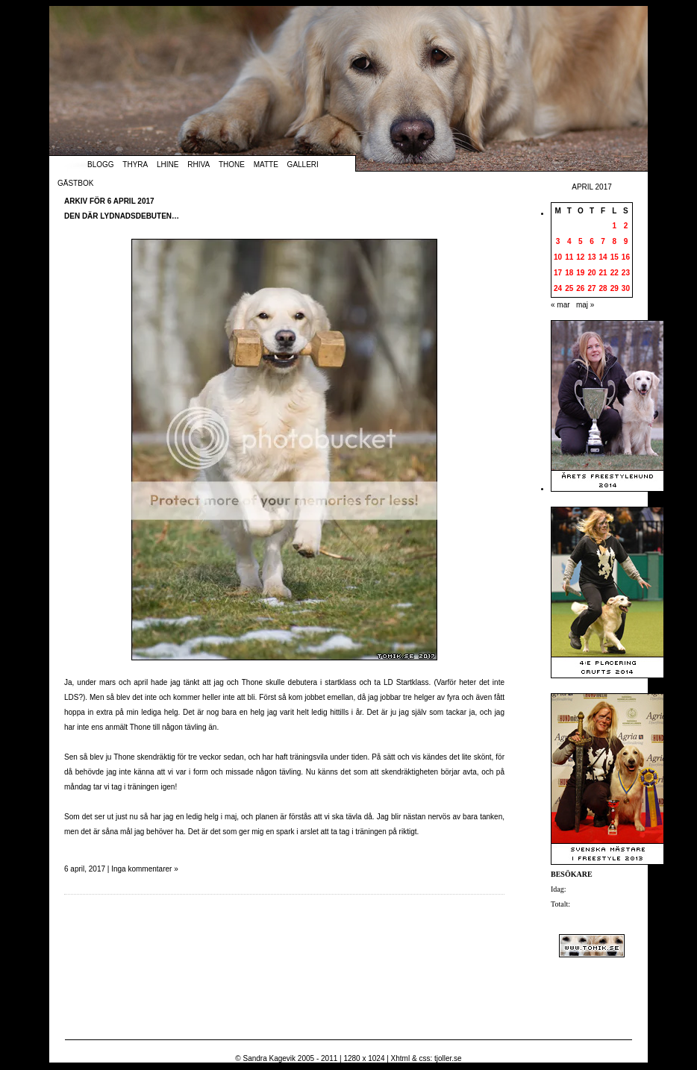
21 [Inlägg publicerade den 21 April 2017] (603, 273)
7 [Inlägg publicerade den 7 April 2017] (603, 241)
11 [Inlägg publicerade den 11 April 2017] (569, 257)
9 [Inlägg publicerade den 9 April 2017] (626, 241)
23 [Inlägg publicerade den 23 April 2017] (626, 273)
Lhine (167, 164)
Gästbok (75, 183)
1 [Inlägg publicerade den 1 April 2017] (614, 226)
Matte (266, 164)
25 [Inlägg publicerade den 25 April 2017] (569, 288)
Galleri (303, 164)
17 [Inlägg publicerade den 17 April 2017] (558, 273)
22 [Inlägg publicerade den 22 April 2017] (614, 273)
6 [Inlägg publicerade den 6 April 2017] (592, 241)
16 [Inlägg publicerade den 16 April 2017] (626, 257)
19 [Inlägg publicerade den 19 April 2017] (580, 273)
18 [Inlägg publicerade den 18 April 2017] (569, 273)
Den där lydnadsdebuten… (121, 216)
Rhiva (198, 164)
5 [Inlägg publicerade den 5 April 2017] (580, 241)
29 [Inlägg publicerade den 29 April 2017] (614, 288)
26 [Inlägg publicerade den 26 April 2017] (580, 288)
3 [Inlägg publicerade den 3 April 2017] (558, 241)
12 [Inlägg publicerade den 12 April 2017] (580, 257)
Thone (232, 164)
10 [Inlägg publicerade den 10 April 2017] (558, 257)
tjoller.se (448, 1058)
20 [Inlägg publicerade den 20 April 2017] (591, 273)
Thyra (135, 164)
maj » (585, 305)
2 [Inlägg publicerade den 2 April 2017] (626, 226)
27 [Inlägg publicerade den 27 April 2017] (591, 288)
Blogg (100, 164)
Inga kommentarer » (144, 869)
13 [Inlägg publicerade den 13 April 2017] (591, 257)
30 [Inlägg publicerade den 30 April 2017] (626, 288)
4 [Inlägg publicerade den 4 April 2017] (569, 241)
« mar (560, 305)
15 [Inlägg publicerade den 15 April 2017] (614, 257)
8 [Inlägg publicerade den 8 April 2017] (614, 241)
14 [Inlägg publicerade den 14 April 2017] (603, 257)
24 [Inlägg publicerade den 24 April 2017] (558, 288)
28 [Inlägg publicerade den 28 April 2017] (603, 288)
